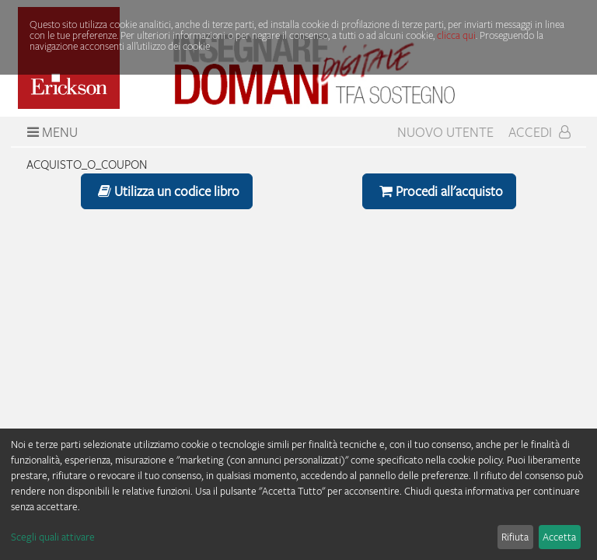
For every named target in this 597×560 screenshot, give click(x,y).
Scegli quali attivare (53, 537)
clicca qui (456, 35)
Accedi (539, 132)
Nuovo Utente (445, 132)
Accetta (559, 537)
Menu (50, 132)
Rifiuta (515, 537)
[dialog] (298, 494)
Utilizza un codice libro (166, 191)
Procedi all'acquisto (439, 191)
